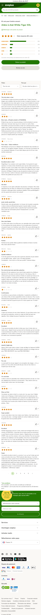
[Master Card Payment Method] (13, 568)
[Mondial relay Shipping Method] (13, 579)
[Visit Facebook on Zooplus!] (2, 554)
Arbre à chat (11, 15)
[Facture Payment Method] (9, 571)
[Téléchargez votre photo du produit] (12, 30)
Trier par (23, 83)
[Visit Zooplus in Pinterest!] (19, 554)
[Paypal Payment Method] (28, 568)
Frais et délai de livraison (8, 606)
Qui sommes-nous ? (7, 598)
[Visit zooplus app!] (7, 560)
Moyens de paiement (17, 608)
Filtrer (3, 83)
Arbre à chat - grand (20, 15)
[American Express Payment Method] (18, 568)
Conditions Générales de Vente (21, 601)
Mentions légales (6, 601)
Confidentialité (5, 608)
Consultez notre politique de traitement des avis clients (15, 57)
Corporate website (32, 598)
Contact (35, 603)
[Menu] (2, 5)
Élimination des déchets (24, 603)
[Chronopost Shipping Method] (3, 579)
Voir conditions (6, 483)
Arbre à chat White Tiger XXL (33, 15)
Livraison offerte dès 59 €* (20, 1)
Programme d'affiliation (23, 606)
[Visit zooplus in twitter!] (11, 554)
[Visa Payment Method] (3, 568)
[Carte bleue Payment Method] (8, 568)
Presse (16, 598)
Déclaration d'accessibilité (8, 611)
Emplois (23, 598)
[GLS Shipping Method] (8, 579)
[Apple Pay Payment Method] (33, 568)
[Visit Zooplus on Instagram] (7, 554)
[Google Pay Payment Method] (3, 571)
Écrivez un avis (20, 68)
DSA (33, 601)
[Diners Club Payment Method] (23, 568)
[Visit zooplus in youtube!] (15, 554)
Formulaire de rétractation (8, 603)
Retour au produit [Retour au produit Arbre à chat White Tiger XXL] (20, 62)
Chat (5, 15)
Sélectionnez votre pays (10, 538)
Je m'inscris (20, 514)
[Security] (5, 588)
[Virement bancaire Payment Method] (17, 571)
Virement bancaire (30, 608)
